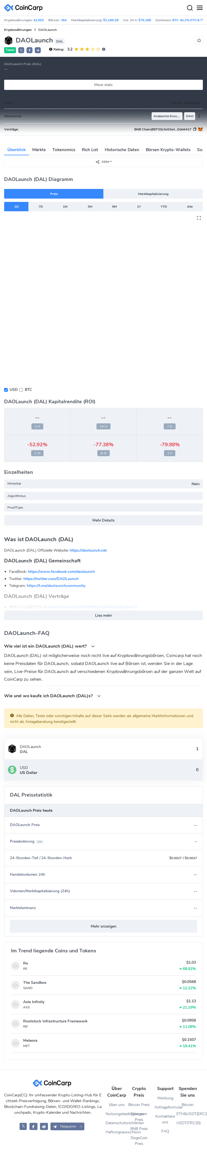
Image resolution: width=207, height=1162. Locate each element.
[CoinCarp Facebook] (33, 1126)
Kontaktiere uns (165, 1119)
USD (14, 389)
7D (41, 206)
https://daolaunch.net (88, 550)
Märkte (39, 150)
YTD (164, 206)
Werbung (165, 1098)
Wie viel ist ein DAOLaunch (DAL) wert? (49, 646)
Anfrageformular (165, 1107)
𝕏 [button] (21, 50)
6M (114, 206)
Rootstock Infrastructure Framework (55, 1021)
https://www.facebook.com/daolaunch (61, 571)
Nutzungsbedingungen (117, 1113)
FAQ (165, 1131)
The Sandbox (34, 982)
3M (90, 206)
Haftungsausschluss (117, 1132)
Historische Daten (122, 150)
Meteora (30, 1040)
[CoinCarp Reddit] (44, 1126)
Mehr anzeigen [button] (103, 926)
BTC (28, 389)
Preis (54, 194)
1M (65, 206)
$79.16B (144, 20)
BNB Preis (139, 1128)
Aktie (102, 161)
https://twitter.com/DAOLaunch (51, 578)
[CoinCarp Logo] (24, 7)
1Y (139, 206)
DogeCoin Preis (139, 1140)
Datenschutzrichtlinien (117, 1123)
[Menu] (199, 8)
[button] (29, 50)
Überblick (16, 150)
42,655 (38, 20)
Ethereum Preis (139, 1116)
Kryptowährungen (18, 30)
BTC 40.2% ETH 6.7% (188, 20)
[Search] (189, 8)
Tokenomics (63, 150)
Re (25, 963)
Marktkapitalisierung (153, 194)
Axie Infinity (33, 1002)
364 (64, 20)
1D (16, 206)
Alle (190, 206)
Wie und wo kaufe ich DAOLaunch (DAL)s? (52, 696)
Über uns (117, 1104)
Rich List (90, 150)
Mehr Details (103, 520)
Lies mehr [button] (103, 615)
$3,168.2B (111, 20)
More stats (103, 84)
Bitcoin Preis (139, 1104)
